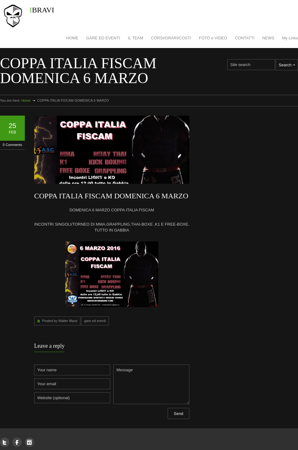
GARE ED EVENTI (103, 38)
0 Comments (12, 145)
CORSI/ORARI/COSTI (171, 38)
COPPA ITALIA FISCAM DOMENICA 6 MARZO (111, 196)
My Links (290, 38)
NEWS (268, 38)
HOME (72, 38)
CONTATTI (245, 38)
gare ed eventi (95, 321)
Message (151, 384)
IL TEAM (135, 38)
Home (25, 100)
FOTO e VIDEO (213, 38)
